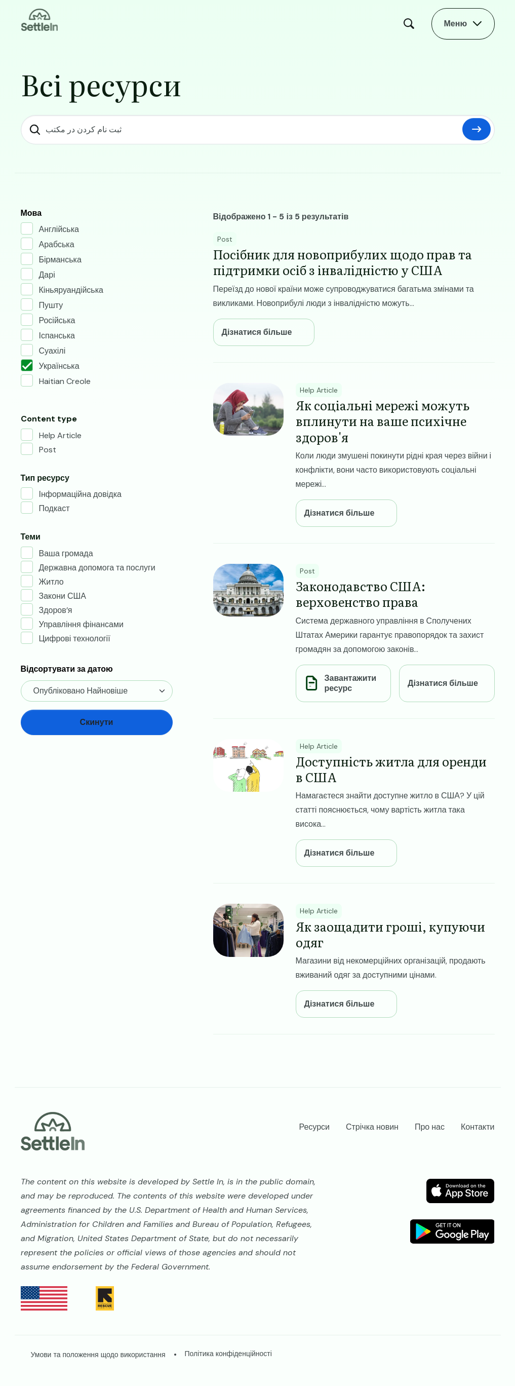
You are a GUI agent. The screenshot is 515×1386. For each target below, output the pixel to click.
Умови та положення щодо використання (98, 1354)
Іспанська (57, 335)
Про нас (430, 1127)
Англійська (59, 229)
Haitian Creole (65, 381)
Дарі (47, 275)
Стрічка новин (372, 1127)
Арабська (56, 244)
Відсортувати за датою (67, 669)
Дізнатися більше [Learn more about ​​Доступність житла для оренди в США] (339, 853)
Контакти (478, 1127)
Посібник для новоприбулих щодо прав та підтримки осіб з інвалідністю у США (342, 262)
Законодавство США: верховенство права (360, 593)
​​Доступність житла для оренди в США (391, 769)
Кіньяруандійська (71, 290)
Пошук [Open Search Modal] (411, 23)
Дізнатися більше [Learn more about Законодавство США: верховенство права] (443, 683)
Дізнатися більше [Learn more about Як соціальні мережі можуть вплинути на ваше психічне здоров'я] (339, 513)
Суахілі (52, 350)
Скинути (476, 129)
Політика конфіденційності (228, 1353)
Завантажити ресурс (351, 683)
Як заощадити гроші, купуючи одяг (390, 934)
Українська (59, 366)
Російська (57, 320)
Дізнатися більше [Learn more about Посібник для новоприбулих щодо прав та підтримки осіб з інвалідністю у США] (257, 332)
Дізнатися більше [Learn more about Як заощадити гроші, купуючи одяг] (339, 1004)
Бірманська (60, 259)
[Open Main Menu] (463, 24)
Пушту (51, 305)
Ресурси (314, 1127)
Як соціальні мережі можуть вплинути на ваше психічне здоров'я (382, 421)
